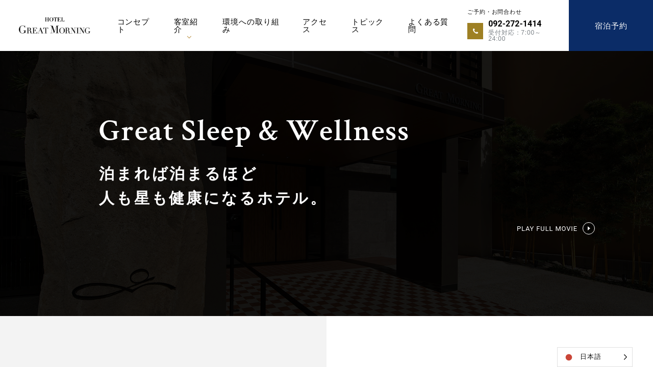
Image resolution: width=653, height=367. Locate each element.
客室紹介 (186, 25)
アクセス (315, 25)
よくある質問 (428, 25)
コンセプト (133, 25)
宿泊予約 (611, 25)
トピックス (367, 25)
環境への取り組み (250, 25)
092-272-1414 (514, 24)
